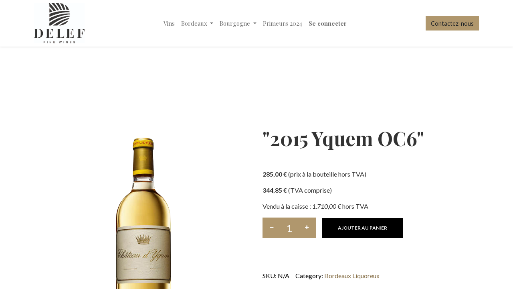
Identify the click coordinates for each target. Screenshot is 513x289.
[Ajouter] (307, 228)
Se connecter (328, 23)
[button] (362, 228)
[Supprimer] (272, 228)
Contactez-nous (452, 23)
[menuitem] (169, 23)
